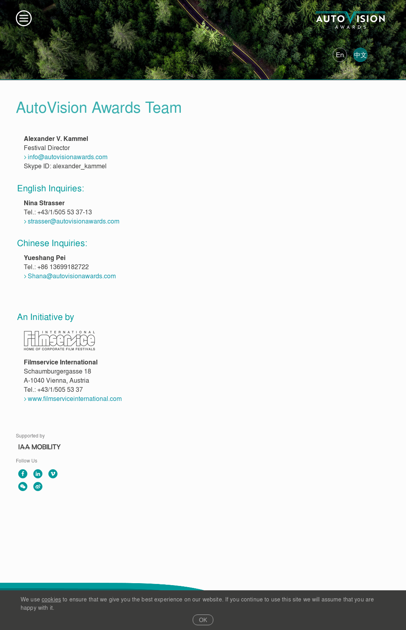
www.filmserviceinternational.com (75, 398)
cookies (51, 599)
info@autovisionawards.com (67, 156)
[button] (24, 18)
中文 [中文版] (360, 54)
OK (203, 620)
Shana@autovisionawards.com (72, 276)
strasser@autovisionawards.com (73, 221)
